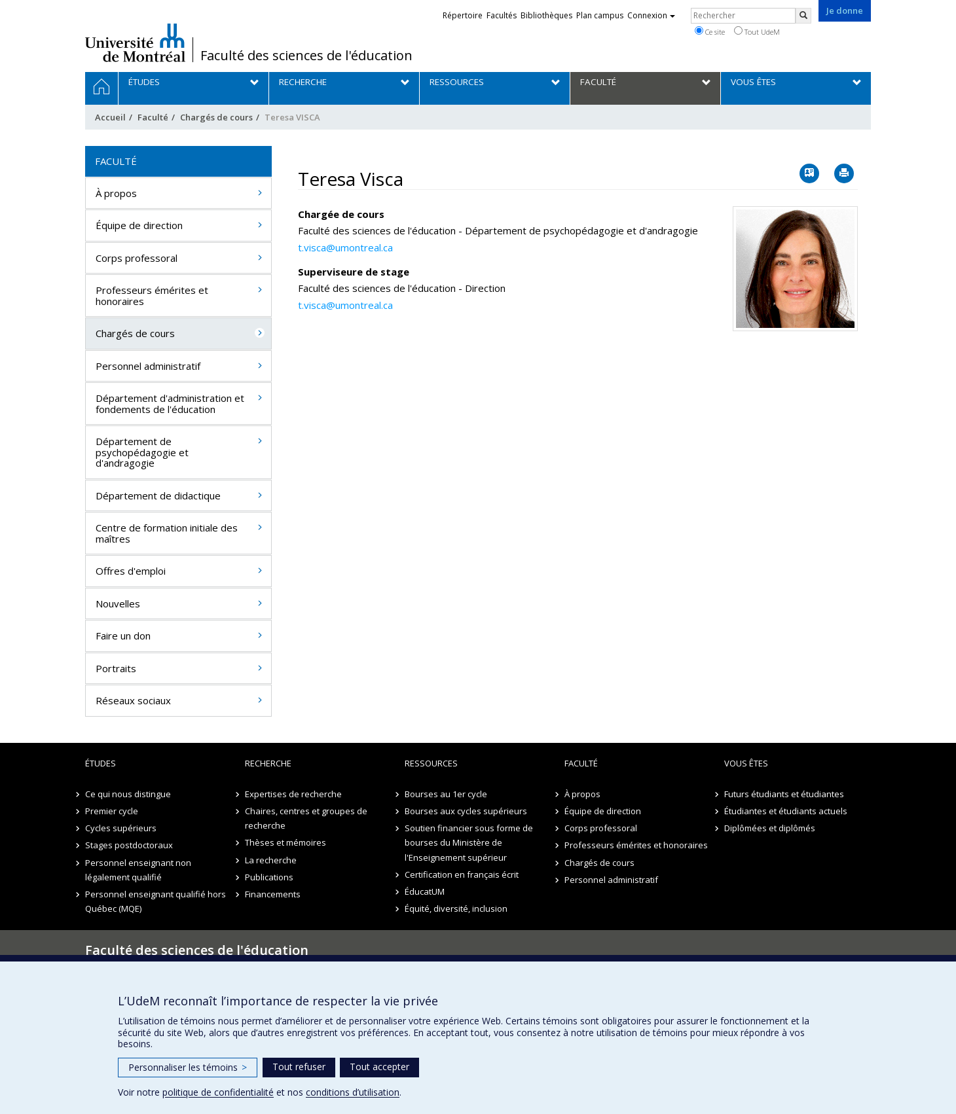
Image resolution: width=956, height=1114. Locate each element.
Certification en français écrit (462, 874)
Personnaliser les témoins (187, 1067)
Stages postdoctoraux (129, 845)
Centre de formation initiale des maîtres (167, 533)
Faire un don (123, 635)
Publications (269, 877)
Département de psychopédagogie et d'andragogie (142, 452)
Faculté (153, 117)
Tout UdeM (757, 31)
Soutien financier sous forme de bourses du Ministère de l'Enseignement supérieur (469, 842)
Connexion (651, 15)
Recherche (268, 763)
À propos (116, 193)
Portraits (116, 668)
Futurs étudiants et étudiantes (784, 794)
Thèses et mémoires (285, 842)
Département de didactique (158, 495)
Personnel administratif (148, 365)
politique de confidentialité (218, 1092)
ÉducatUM (425, 891)
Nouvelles (118, 603)
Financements (273, 894)
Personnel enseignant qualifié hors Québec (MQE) (155, 901)
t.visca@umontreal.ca (345, 247)
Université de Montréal (135, 42)
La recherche (271, 860)
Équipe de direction (139, 225)
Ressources (431, 763)
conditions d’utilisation (352, 1092)
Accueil (110, 117)
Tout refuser (298, 1066)
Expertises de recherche (293, 794)
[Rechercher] (803, 16)
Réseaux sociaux (133, 700)
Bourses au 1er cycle (446, 794)
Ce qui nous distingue (128, 794)
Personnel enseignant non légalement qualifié (138, 870)
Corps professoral (136, 257)
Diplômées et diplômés (769, 828)
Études (100, 763)
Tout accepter (379, 1066)
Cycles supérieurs (120, 828)
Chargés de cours (216, 117)
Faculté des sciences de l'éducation (306, 55)
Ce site (710, 31)
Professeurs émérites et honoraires (152, 295)
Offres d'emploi (131, 570)
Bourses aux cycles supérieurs (466, 811)
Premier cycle (111, 811)
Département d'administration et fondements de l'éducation (170, 403)
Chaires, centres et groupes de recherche (306, 818)
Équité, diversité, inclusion (456, 908)
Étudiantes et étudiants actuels (785, 811)
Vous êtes (746, 763)
